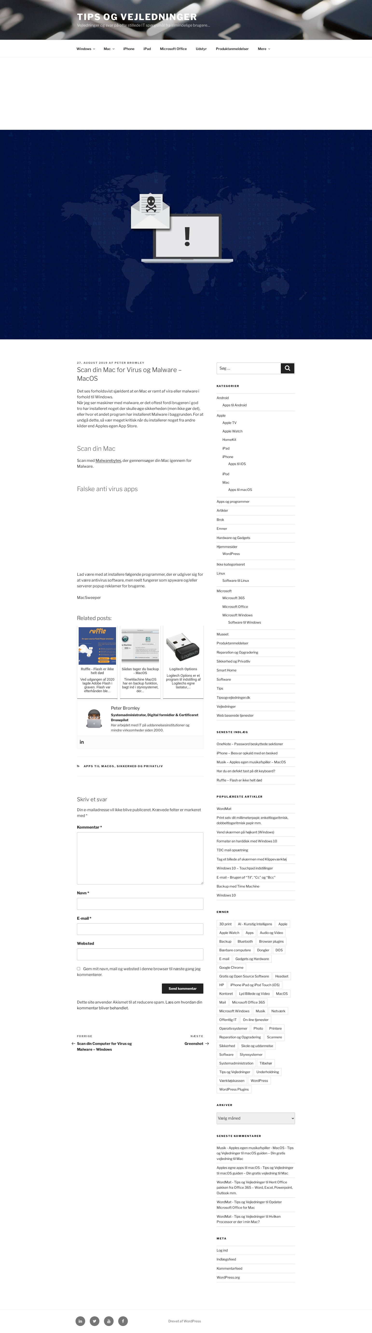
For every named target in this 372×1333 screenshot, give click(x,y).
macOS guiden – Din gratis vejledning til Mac (254, 1173)
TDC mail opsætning (232, 850)
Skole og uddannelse (257, 1046)
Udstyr (201, 49)
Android (223, 398)
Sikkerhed (227, 1046)
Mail (222, 1002)
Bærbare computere (235, 950)
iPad (147, 49)
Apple (221, 415)
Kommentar (89, 827)
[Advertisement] (186, 93)
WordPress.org (228, 1277)
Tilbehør (266, 1063)
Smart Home (226, 670)
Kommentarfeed (229, 1268)
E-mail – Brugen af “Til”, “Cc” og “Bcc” (246, 877)
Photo (258, 1028)
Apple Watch (232, 431)
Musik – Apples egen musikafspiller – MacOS (251, 762)
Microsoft (224, 591)
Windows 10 (226, 895)
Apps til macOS (99, 766)
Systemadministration (236, 1063)
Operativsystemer (233, 1028)
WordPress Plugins (234, 1089)
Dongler (263, 950)
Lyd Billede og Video (254, 993)
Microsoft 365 (233, 598)
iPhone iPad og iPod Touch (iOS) (255, 985)
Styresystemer (251, 1054)
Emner (222, 528)
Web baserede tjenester (235, 715)
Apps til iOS (237, 464)
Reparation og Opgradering (237, 652)
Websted (85, 943)
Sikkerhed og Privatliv (140, 766)
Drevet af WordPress (184, 1321)
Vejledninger (226, 706)
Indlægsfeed (226, 1259)
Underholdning (267, 1072)
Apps (250, 933)
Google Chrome (231, 967)
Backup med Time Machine (238, 886)
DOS (279, 950)
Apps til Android (234, 405)
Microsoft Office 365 (248, 1002)
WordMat (224, 809)
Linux (221, 573)
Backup (225, 941)
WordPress (231, 554)
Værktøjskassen (231, 1080)
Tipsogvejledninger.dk (233, 697)
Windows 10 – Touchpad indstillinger (245, 868)
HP (221, 985)
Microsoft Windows (237, 615)
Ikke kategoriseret (231, 564)
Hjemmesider (227, 547)
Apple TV (229, 423)
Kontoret (226, 993)
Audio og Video (271, 933)
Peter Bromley (130, 362)
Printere (275, 1028)
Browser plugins (271, 941)
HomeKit (229, 439)
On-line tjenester (256, 1020)
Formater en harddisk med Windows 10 (247, 841)
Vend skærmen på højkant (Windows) (245, 832)
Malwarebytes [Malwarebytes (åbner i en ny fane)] (108, 460)
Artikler (222, 510)
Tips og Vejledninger (137, 17)
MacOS (282, 993)
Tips (220, 688)
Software (224, 679)
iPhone (128, 49)
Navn (83, 893)
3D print (225, 924)
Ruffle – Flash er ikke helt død (239, 780)
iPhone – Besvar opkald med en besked (247, 753)
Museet (222, 634)
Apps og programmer (233, 501)
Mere (264, 49)
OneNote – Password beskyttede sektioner (250, 744)
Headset (281, 976)
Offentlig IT (228, 1020)
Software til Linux (235, 580)
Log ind (222, 1250)
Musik (260, 1011)
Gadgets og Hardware (252, 959)
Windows (86, 49)
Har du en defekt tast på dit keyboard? (246, 771)
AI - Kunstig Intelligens (255, 924)
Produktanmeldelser (232, 49)
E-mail (84, 918)
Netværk (278, 1011)
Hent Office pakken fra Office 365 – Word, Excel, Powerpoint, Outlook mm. (255, 1187)
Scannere (274, 1037)
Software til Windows (244, 622)
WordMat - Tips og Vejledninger (241, 1182)
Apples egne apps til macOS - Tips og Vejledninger (255, 1167)
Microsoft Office (173, 49)
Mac (109, 49)
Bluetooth (245, 941)
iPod (225, 474)
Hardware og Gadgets (233, 538)
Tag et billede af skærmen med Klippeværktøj (252, 859)
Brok (220, 519)
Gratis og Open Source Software (244, 976)
